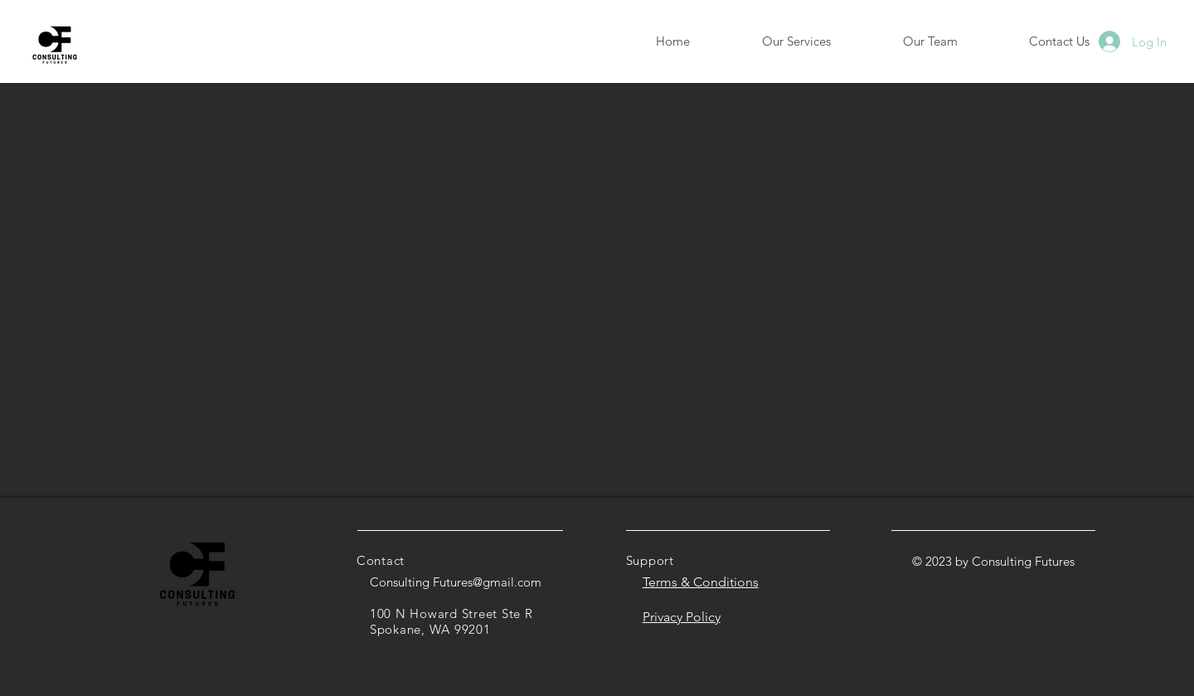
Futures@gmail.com (487, 582)
